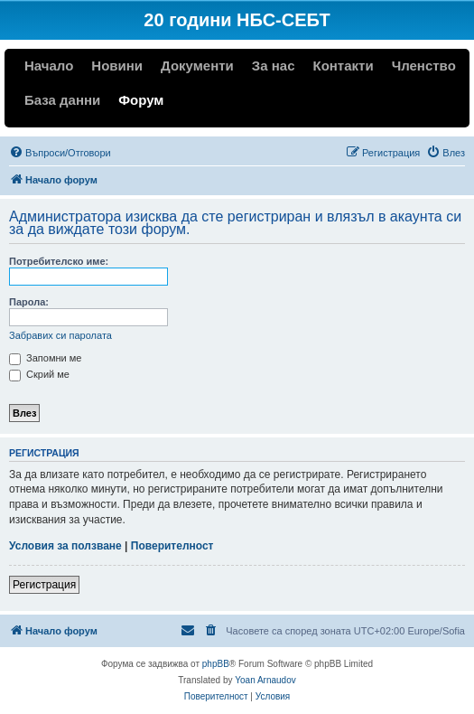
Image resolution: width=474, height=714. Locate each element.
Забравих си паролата (60, 335)
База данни (62, 100)
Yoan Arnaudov (265, 680)
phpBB (215, 664)
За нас (273, 65)
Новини (117, 65)
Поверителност (172, 546)
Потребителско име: (58, 261)
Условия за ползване (65, 546)
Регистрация (44, 584)
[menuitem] (60, 153)
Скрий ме (39, 374)
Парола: (29, 301)
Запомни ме (45, 357)
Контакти (342, 65)
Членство (424, 65)
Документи (197, 65)
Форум (140, 100)
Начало (48, 65)
